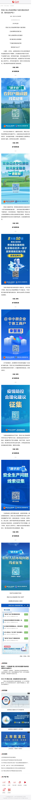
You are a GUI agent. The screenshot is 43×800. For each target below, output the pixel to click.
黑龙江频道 (6, 5)
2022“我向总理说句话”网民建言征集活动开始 (11, 770)
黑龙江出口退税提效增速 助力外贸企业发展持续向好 (13, 768)
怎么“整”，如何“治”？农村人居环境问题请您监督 (12, 765)
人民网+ (9, 783)
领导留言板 (20, 783)
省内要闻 (12, 5)
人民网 (1, 5)
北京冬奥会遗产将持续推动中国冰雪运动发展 (11, 760)
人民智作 (9, 790)
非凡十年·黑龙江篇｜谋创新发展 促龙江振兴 (13, 679)
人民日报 (4, 783)
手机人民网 (14, 783)
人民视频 (25, 783)
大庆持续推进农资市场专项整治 (8, 757)
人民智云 (4, 790)
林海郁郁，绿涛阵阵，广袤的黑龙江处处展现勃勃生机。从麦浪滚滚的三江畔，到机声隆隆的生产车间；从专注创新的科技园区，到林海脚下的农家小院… (15, 672)
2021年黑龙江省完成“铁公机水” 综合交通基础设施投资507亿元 (15, 762)
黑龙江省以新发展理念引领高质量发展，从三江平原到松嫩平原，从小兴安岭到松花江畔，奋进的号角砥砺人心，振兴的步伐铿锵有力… (15, 683)
